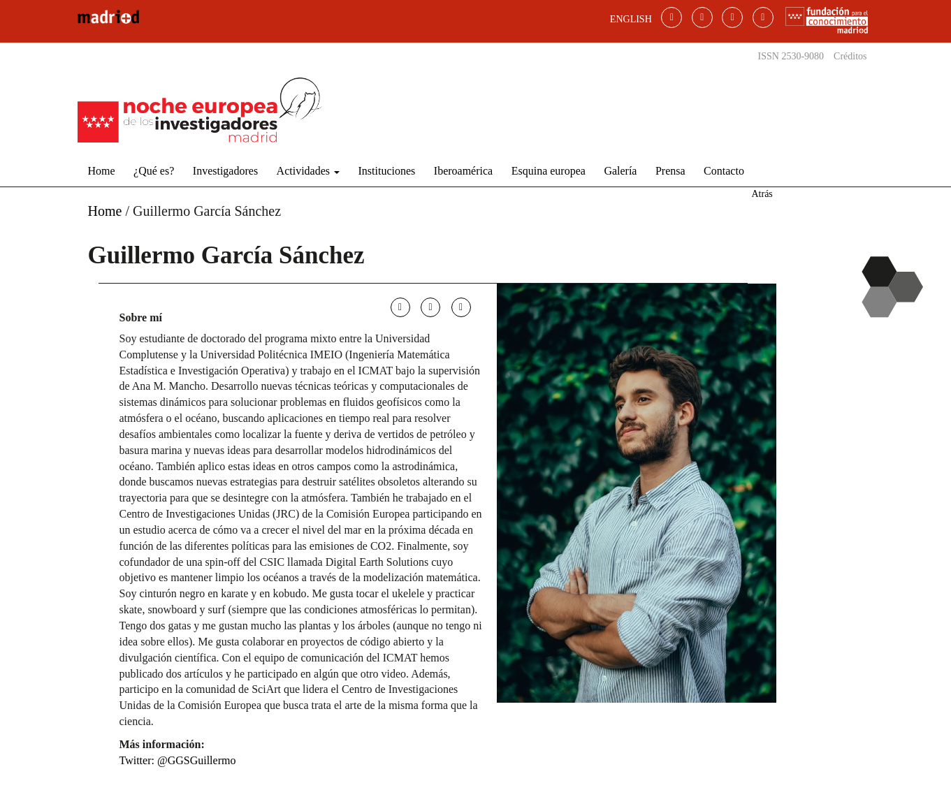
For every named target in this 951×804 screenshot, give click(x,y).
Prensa (670, 171)
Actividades (308, 171)
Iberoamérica (463, 171)
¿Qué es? (153, 171)
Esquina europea (548, 171)
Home (101, 171)
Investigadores (225, 171)
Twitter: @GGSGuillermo (177, 760)
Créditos (850, 56)
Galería (620, 171)
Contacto (724, 171)
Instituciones (387, 171)
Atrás (761, 194)
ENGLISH (631, 19)
